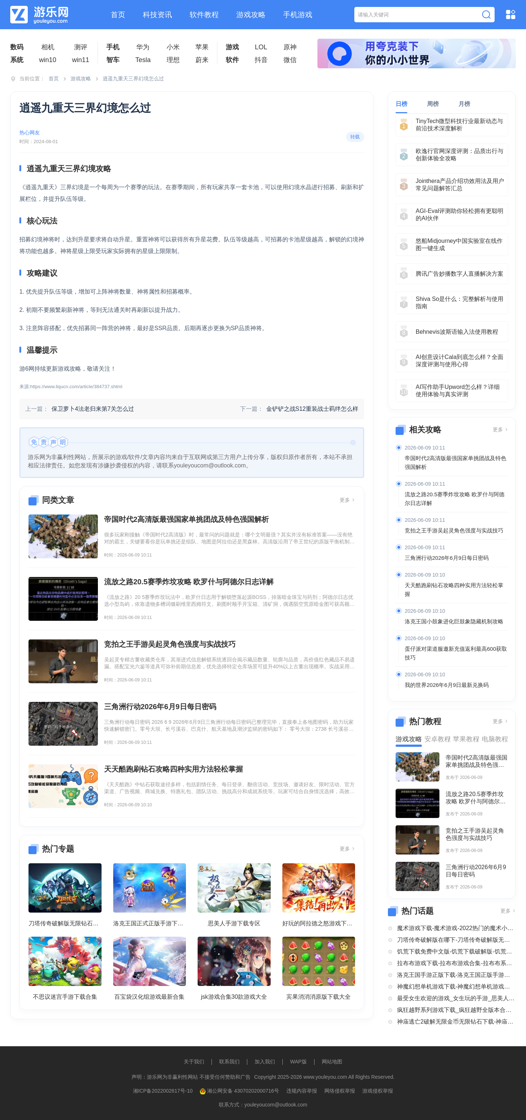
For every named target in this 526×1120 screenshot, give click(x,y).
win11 (80, 60)
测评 (80, 47)
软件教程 (204, 15)
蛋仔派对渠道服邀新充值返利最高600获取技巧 (456, 653)
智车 (112, 60)
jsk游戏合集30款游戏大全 (234, 997)
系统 (16, 60)
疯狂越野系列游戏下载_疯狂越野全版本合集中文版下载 (456, 1010)
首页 (118, 15)
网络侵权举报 (339, 1091)
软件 (232, 60)
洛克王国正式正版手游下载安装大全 (149, 923)
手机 (112, 47)
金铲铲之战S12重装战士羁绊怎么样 (312, 409)
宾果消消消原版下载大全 (318, 997)
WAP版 (298, 1061)
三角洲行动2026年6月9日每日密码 (447, 558)
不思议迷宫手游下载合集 (65, 997)
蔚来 (202, 60)
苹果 (202, 47)
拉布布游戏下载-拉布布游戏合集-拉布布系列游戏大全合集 (456, 963)
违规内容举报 (301, 1091)
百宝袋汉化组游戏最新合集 (149, 997)
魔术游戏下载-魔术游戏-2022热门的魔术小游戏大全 (456, 928)
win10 (47, 60)
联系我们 (229, 1061)
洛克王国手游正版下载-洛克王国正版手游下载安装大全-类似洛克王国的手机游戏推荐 (456, 975)
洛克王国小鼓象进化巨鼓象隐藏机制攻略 (454, 621)
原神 (290, 47)
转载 (355, 136)
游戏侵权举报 (377, 1091)
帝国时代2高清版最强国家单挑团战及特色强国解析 (455, 462)
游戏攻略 (251, 15)
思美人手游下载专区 (234, 923)
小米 (173, 47)
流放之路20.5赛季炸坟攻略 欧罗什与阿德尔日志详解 (454, 498)
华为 (142, 47)
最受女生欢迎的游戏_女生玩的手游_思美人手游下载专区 (456, 998)
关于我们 (194, 1061)
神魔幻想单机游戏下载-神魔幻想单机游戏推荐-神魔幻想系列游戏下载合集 (456, 986)
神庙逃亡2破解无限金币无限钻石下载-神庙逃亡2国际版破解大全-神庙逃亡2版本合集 (456, 1021)
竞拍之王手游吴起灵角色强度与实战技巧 (454, 530)
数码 (16, 47)
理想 (173, 60)
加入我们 (265, 1061)
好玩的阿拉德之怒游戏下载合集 (318, 923)
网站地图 (332, 1061)
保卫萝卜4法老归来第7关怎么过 (93, 409)
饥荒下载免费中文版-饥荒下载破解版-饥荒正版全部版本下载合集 (456, 951)
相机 (47, 47)
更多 (347, 500)
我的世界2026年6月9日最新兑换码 (447, 685)
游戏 (232, 47)
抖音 (261, 60)
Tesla (142, 60)
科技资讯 (157, 15)
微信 (290, 60)
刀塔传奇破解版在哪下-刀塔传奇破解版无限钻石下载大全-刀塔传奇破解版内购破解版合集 (456, 940)
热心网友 (29, 132)
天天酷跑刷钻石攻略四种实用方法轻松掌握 (454, 589)
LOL (261, 47)
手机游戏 (297, 15)
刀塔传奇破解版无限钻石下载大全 (65, 923)
